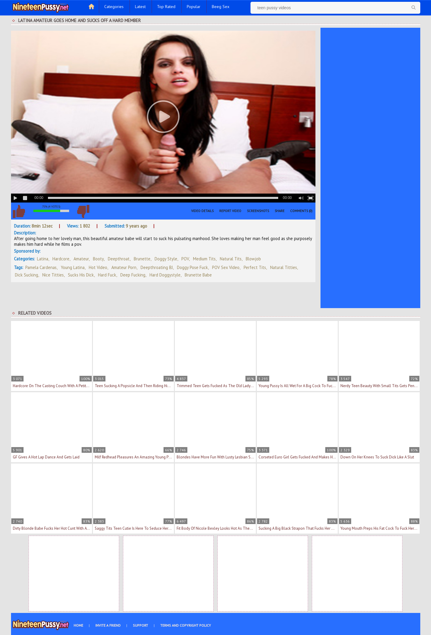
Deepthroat (119, 259)
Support (140, 625)
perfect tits (255, 267)
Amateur (81, 259)
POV (185, 259)
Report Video (230, 211)
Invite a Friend (108, 625)
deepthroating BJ (157, 267)
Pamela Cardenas (41, 267)
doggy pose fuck (192, 267)
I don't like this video (83, 211)
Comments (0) (301, 211)
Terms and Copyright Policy (185, 625)
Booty (98, 259)
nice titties (53, 275)
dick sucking (26, 275)
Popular (193, 6)
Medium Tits (204, 259)
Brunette (142, 259)
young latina (73, 267)
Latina (42, 259)
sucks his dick (81, 275)
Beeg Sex (220, 6)
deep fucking (132, 275)
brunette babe (198, 275)
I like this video (19, 211)
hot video (98, 267)
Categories (114, 6)
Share (279, 211)
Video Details (202, 211)
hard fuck (107, 275)
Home (78, 625)
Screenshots (258, 211)
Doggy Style (166, 259)
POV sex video (225, 267)
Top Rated (166, 6)
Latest (140, 6)
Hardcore (60, 259)
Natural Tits (231, 259)
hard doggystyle (165, 275)
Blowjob (253, 259)
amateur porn (123, 267)
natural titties (283, 267)
